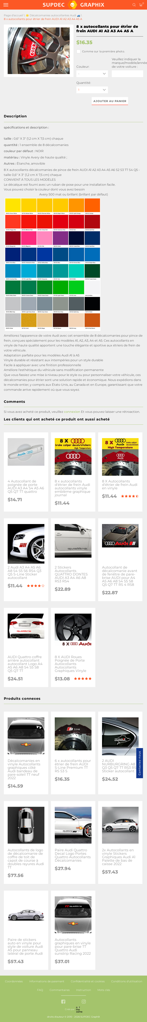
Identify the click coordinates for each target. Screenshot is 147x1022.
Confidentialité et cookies (88, 981)
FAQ (40, 990)
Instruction (83, 990)
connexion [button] (72, 412)
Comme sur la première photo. (100, 51)
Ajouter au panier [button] (109, 101)
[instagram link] (84, 1002)
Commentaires (60, 990)
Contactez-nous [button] (139, 763)
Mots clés (103, 990)
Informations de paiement (46, 981)
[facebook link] (63, 1002)
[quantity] (92, 90)
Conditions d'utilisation (126, 981)
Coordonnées (14, 981)
